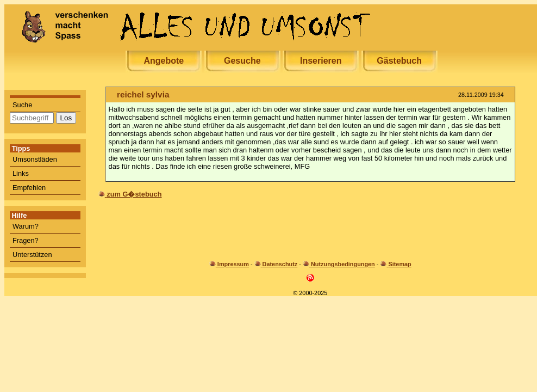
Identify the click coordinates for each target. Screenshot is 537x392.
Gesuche (242, 60)
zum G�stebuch (134, 194)
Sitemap (399, 264)
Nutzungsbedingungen (343, 264)
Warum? (26, 226)
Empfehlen (29, 187)
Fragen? (26, 240)
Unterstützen (32, 254)
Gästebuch (399, 60)
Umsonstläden (35, 159)
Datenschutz (280, 264)
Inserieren (320, 60)
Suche (22, 105)
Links (21, 173)
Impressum (233, 264)
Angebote (163, 60)
